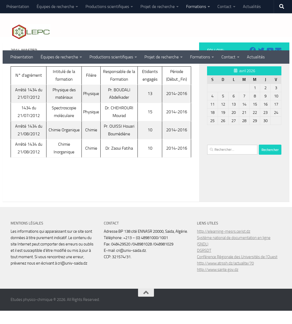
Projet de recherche (157, 6)
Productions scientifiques (107, 6)
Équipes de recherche (55, 6)
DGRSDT (204, 263)
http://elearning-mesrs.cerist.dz (223, 244)
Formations (196, 6)
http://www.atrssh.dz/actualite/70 (225, 276)
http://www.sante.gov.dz (217, 282)
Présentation (17, 6)
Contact (224, 6)
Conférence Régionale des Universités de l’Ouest (237, 270)
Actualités (252, 6)
